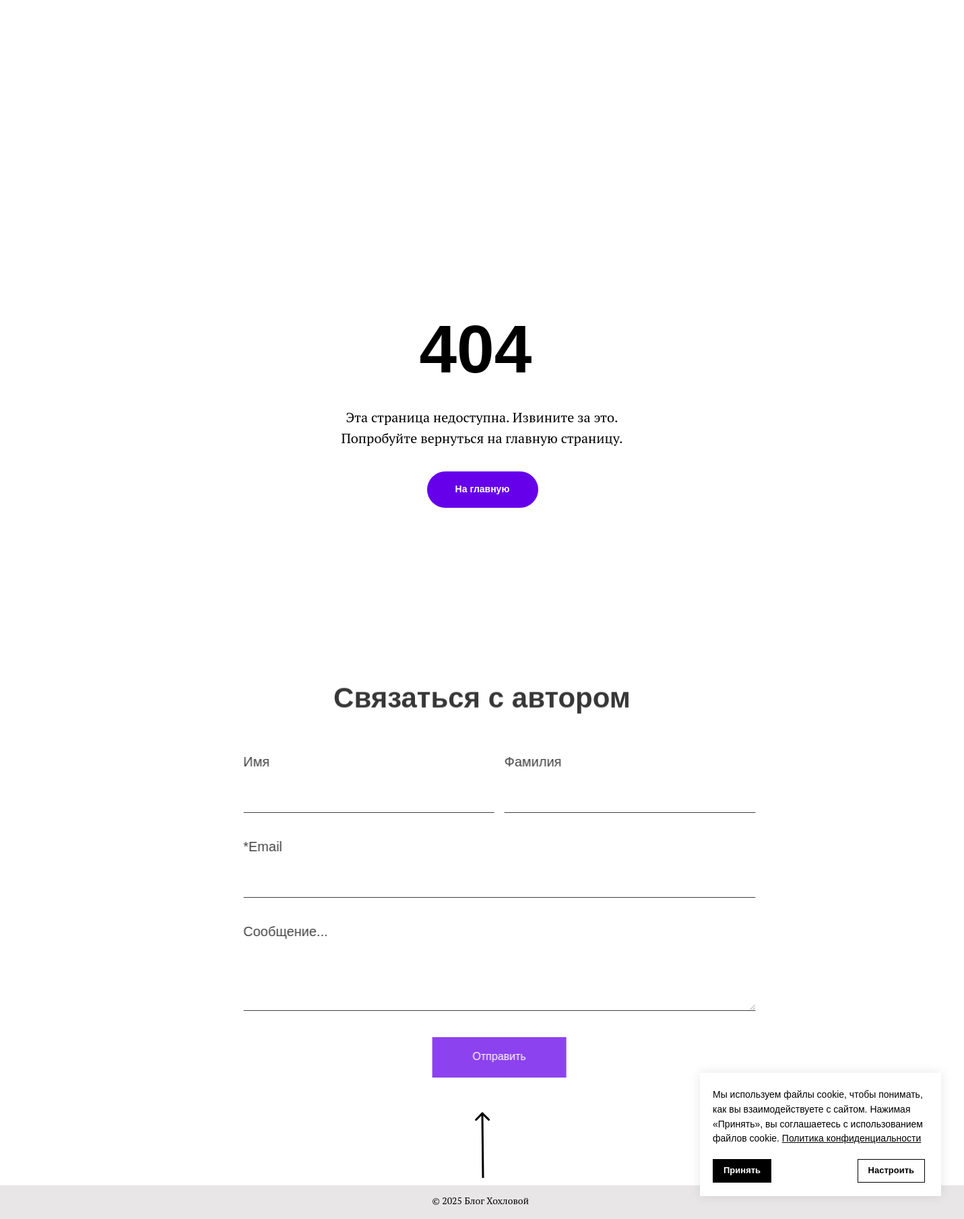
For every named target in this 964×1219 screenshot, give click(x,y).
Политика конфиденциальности (852, 1138)
